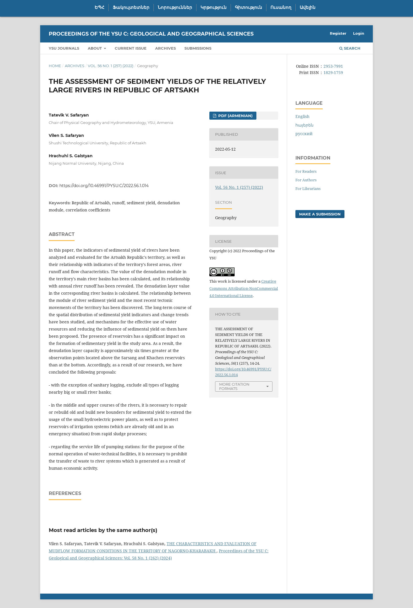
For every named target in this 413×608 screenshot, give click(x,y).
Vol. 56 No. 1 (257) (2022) (110, 65)
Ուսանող (280, 7)
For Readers (306, 171)
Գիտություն (248, 7)
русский (304, 133)
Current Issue (131, 48)
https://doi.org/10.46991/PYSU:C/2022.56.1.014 (104, 185)
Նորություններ (175, 7)
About (95, 48)
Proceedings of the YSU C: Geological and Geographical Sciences (151, 34)
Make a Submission (320, 214)
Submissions (197, 48)
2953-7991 (333, 66)
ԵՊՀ (99, 7)
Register (338, 33)
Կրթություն (213, 7)
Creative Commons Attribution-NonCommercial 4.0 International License (243, 288)
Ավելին (307, 7)
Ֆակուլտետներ (131, 7)
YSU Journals (64, 48)
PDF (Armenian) (235, 115)
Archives (165, 48)
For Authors (306, 179)
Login (358, 33)
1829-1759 (333, 72)
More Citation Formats (234, 386)
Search (350, 48)
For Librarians (308, 188)
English (302, 116)
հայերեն (304, 125)
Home (55, 65)
